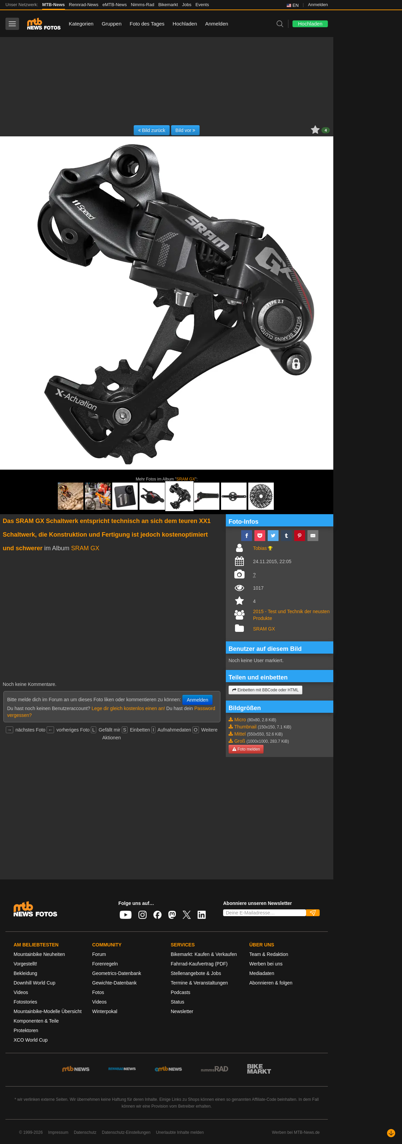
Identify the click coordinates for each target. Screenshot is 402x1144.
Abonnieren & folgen (270, 983)
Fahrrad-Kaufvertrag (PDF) (199, 963)
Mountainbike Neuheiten (39, 954)
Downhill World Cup (34, 983)
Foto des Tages (147, 24)
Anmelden (318, 4)
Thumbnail (245, 726)
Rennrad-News (84, 4)
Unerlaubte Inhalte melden (180, 1132)
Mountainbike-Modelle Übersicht (48, 1011)
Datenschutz (85, 1132)
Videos (21, 992)
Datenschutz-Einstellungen (126, 1132)
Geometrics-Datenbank (116, 973)
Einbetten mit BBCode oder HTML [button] (265, 690)
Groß (239, 741)
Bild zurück (151, 130)
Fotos (98, 992)
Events (202, 4)
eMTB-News (114, 4)
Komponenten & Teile (36, 1021)
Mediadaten (261, 973)
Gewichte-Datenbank (114, 983)
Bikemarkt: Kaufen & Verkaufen (204, 954)
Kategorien (81, 24)
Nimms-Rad (142, 4)
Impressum (58, 1132)
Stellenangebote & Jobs (196, 973)
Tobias (260, 548)
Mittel (240, 734)
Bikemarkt (168, 4)
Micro (240, 719)
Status (177, 1002)
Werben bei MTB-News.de (296, 1132)
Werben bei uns (266, 963)
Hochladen (185, 24)
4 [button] (325, 130)
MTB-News (53, 4)
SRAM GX (186, 479)
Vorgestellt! (25, 963)
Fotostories (25, 1002)
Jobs (186, 4)
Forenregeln (105, 963)
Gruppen (111, 24)
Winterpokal (104, 1011)
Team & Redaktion (268, 954)
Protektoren (26, 1030)
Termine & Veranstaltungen (199, 983)
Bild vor (185, 130)
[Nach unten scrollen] (391, 1133)
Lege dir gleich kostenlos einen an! (128, 708)
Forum (99, 954)
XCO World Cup (31, 1040)
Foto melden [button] (246, 749)
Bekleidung (25, 973)
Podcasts (180, 992)
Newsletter (182, 1011)
